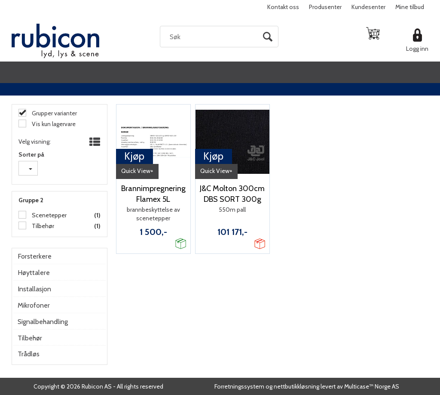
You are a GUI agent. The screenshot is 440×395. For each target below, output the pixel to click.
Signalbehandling (43, 322)
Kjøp (134, 156)
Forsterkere (35, 256)
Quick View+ (137, 171)
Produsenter (325, 7)
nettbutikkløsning (296, 386)
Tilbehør (42, 226)
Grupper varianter (54, 113)
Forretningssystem (239, 386)
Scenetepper (49, 215)
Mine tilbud (409, 7)
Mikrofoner (34, 305)
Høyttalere (34, 272)
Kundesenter (368, 7)
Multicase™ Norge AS (371, 386)
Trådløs (29, 354)
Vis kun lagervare (53, 124)
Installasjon (34, 289)
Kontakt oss (283, 7)
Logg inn (417, 48)
